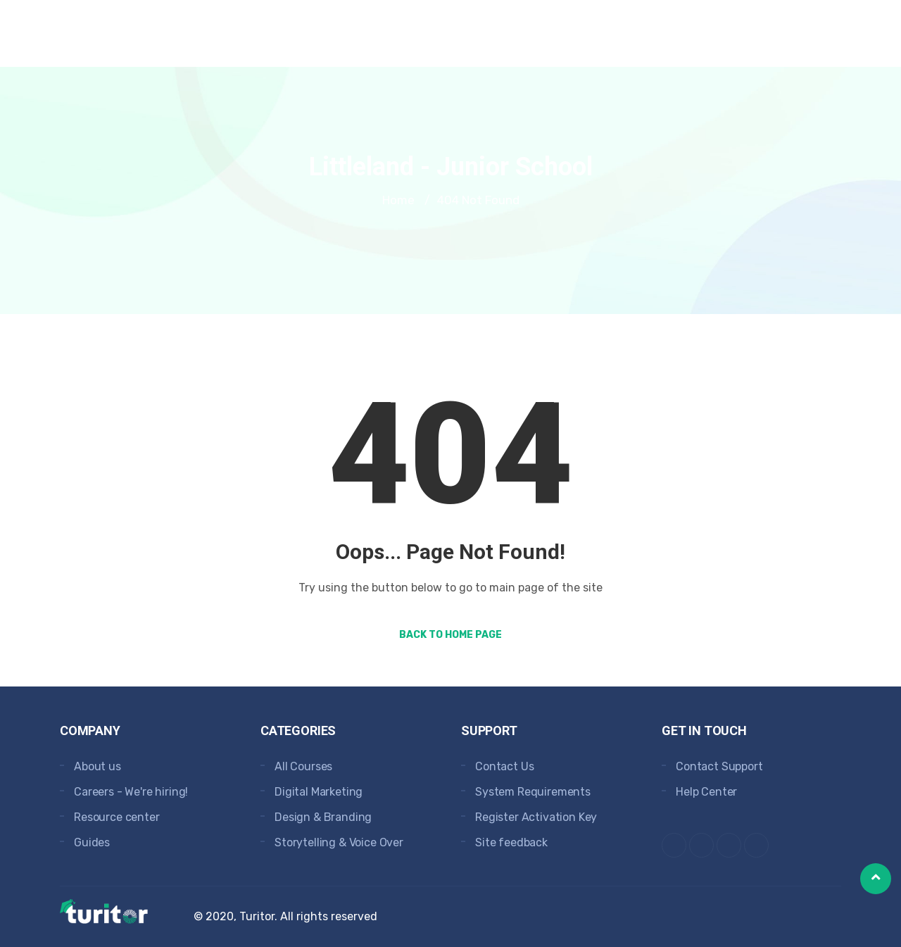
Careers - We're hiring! (131, 791)
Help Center (706, 791)
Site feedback (511, 842)
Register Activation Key (536, 817)
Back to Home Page (450, 635)
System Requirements (533, 791)
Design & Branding (323, 817)
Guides (92, 842)
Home (398, 200)
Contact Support (719, 766)
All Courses (303, 766)
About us (97, 766)
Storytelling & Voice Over (339, 842)
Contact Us (504, 766)
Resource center (117, 817)
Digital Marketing (319, 791)
